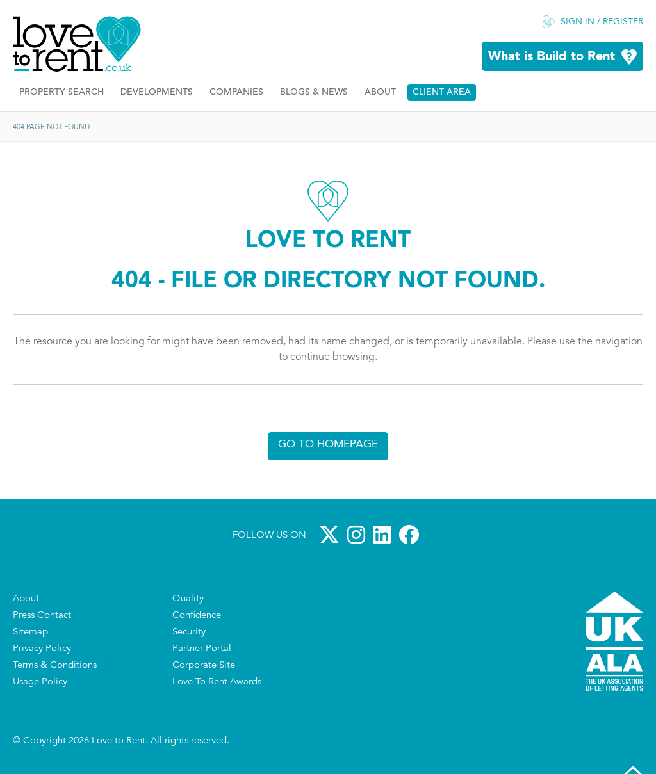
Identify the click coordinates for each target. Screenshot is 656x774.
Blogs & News (314, 92)
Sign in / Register (602, 22)
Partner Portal (201, 649)
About (380, 92)
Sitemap (30, 632)
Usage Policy (40, 682)
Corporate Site (203, 665)
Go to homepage (328, 444)
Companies (236, 92)
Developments (156, 92)
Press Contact (42, 615)
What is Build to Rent (551, 57)
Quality (188, 599)
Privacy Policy (42, 649)
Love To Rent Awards (216, 682)
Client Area (442, 92)
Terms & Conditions (55, 665)
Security (189, 632)
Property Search (61, 92)
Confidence (196, 615)
